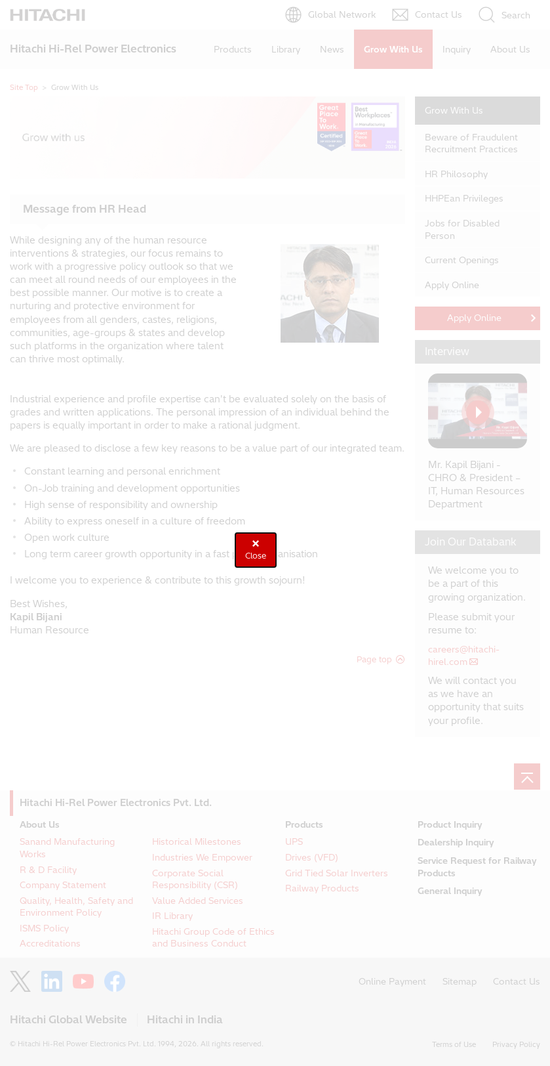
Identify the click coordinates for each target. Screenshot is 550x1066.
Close (255, 556)
